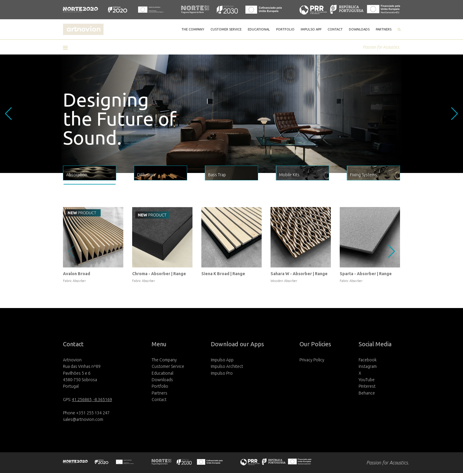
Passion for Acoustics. (381, 47)
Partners (159, 393)
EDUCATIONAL (259, 29)
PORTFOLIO (285, 29)
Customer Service (168, 366)
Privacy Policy (312, 359)
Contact (159, 399)
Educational (162, 373)
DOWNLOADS (359, 29)
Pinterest (367, 386)
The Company (164, 359)
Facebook (368, 359)
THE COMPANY (193, 29)
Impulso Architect (227, 366)
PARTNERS (383, 29)
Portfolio (160, 386)
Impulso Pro (222, 373)
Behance (367, 393)
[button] (67, 47)
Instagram (368, 366)
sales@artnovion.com (83, 419)
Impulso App (222, 359)
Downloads (162, 379)
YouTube (367, 379)
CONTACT (335, 29)
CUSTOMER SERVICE (226, 29)
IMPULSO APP (311, 29)
